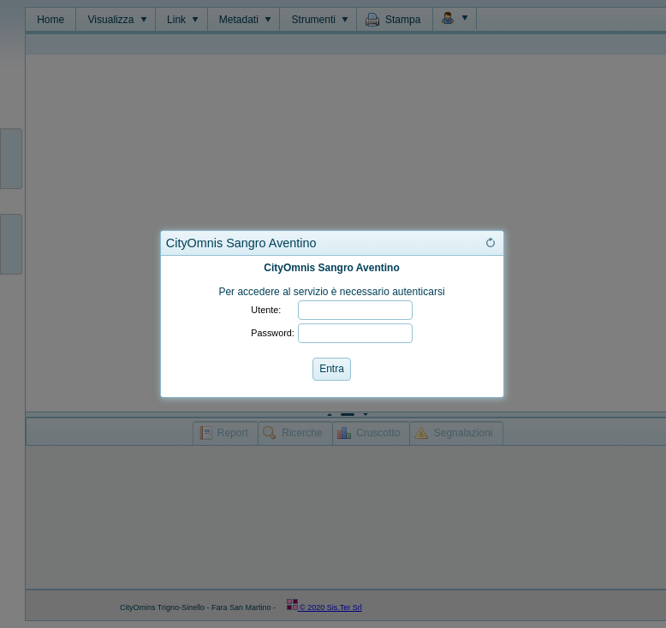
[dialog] (332, 326)
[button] (490, 243)
